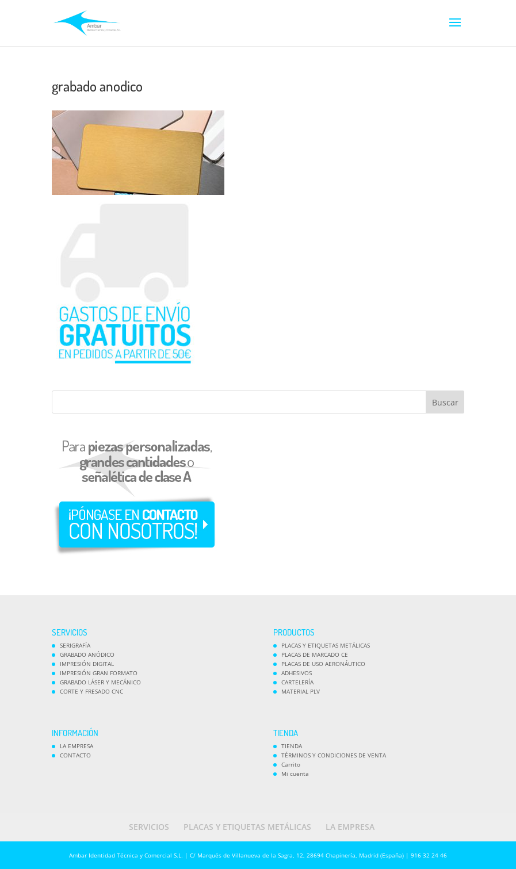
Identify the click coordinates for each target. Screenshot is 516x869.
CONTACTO (75, 755)
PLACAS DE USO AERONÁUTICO (323, 664)
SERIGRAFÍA (75, 645)
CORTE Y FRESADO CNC (91, 691)
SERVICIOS (149, 826)
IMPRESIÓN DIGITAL (87, 664)
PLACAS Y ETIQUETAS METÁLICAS (325, 645)
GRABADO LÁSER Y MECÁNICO (100, 682)
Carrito (290, 764)
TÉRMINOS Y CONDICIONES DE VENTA (333, 755)
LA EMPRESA (76, 746)
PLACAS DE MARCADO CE (314, 654)
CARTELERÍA (297, 682)
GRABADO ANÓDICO (87, 654)
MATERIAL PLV (300, 691)
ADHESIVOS (296, 673)
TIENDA (291, 746)
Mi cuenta (295, 774)
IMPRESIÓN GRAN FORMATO (98, 673)
